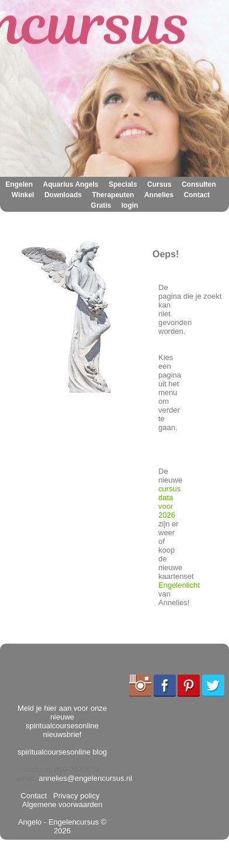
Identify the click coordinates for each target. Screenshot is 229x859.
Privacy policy (74, 795)
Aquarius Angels (71, 184)
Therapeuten (113, 195)
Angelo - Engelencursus (58, 822)
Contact (196, 195)
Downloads (63, 195)
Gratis (101, 205)
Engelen (19, 184)
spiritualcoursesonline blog (62, 752)
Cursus (159, 184)
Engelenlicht (179, 585)
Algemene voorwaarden (63, 800)
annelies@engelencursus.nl (85, 778)
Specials (123, 184)
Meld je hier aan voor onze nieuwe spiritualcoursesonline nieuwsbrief (62, 721)
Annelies (159, 195)
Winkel (23, 195)
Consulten (199, 184)
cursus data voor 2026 (169, 501)
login (130, 205)
